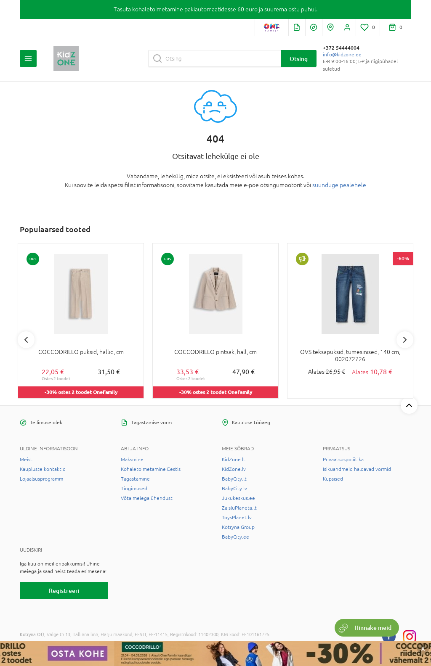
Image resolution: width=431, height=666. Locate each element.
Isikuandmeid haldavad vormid (357, 469)
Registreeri (64, 590)
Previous (26, 339)
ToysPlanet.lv (237, 518)
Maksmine (132, 459)
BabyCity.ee (235, 537)
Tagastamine (135, 479)
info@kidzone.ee (342, 55)
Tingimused (134, 489)
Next (404, 339)
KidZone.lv (234, 469)
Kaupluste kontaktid (43, 469)
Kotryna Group (238, 527)
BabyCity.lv (234, 489)
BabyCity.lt (234, 479)
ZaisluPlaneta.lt (239, 508)
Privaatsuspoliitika (343, 459)
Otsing (299, 58)
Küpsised (333, 479)
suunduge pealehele (339, 185)
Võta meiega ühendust (147, 498)
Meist (26, 459)
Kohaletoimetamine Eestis (151, 469)
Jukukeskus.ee (238, 498)
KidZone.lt (233, 459)
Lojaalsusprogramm (41, 479)
